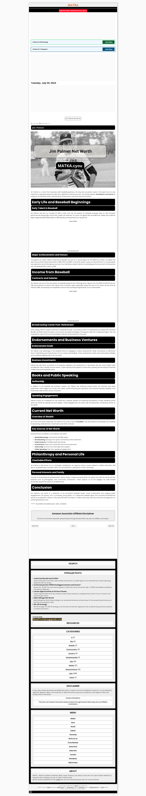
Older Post (111, 525)
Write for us (73, 738)
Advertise (73, 750)
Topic (57, 504)
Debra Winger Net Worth (44, 598)
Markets (71, 665)
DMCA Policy (73, 762)
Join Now (109, 42)
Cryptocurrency (71, 649)
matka (58, 780)
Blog (71, 641)
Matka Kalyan (60, 787)
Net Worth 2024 (49, 504)
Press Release (73, 742)
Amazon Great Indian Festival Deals (73, 11)
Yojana (71, 677)
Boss (73, 722)
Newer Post (35, 525)
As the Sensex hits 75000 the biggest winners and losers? (57, 585)
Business (72, 645)
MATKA (76, 786)
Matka (73, 718)
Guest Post (73, 746)
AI (71, 637)
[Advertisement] (73, 26)
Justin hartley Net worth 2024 (46, 578)
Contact (73, 754)
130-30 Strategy (40, 604)
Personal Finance (71, 669)
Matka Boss (82, 787)
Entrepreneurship (72, 657)
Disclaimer (73, 758)
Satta (102, 787)
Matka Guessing (94, 787)
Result (73, 726)
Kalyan (73, 730)
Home (73, 525)
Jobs (71, 661)
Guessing (73, 734)
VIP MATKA (63, 504)
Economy (71, 653)
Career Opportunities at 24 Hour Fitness (50, 591)
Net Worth (39, 504)
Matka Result (70, 787)
